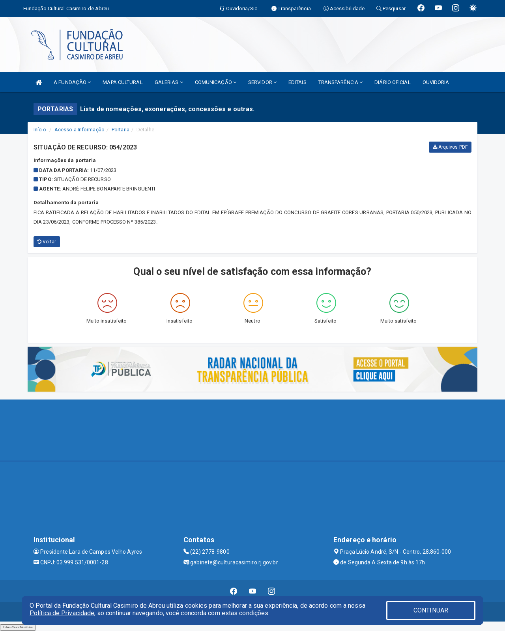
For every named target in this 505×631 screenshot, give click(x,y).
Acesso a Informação (79, 130)
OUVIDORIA (436, 82)
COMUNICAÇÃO (215, 82)
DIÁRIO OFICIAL (392, 82)
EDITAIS (297, 82)
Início (40, 130)
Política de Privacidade (62, 613)
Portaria (120, 130)
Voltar (46, 242)
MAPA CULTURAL (122, 82)
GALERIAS (169, 82)
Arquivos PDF (450, 147)
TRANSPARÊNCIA (340, 82)
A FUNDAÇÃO (72, 82)
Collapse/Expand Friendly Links (18, 627)
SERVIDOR (262, 82)
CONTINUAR (430, 610)
